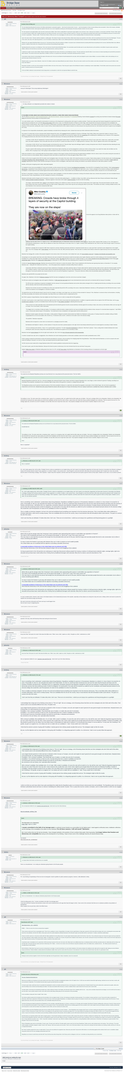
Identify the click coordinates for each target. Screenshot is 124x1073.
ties (31, 254)
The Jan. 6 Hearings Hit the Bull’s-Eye (29, 977)
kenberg (6, 369)
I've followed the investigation (78, 167)
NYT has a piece (62, 349)
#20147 (120, 483)
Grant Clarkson (44, 249)
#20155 (120, 798)
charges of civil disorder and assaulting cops (105, 254)
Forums (3, 7)
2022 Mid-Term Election (53, 116)
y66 (5, 19)
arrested (64, 133)
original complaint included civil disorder (35, 179)
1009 (25, 12)
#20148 (120, 529)
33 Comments (31, 116)
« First (10, 12)
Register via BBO (104, 5)
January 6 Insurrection (65, 116)
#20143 (120, 99)
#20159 (120, 917)
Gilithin (6, 852)
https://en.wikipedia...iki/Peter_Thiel (29, 811)
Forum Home (9, 1070)
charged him (85, 135)
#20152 (120, 645)
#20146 (120, 455)
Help (119, 5)
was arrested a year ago (87, 254)
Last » (33, 12)
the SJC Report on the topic (34, 263)
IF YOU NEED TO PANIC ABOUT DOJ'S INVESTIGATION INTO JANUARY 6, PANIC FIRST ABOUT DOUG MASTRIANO (71, 112)
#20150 (120, 614)
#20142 (120, 83)
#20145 (120, 415)
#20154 (120, 741)
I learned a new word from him (44, 659)
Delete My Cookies (16, 1070)
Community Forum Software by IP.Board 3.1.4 (113, 1070)
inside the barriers (71, 179)
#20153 (120, 670)
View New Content (116, 10)
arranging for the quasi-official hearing (100, 258)
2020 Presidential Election (42, 116)
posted (85, 241)
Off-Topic (14, 10)
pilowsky (6, 529)
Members (8, 7)
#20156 (120, 852)
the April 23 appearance (71, 327)
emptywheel (74, 116)
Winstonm (7, 83)
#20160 (120, 969)
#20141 (120, 19)
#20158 (120, 887)
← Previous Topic (105, 1050)
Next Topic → (119, 1050)
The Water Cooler (21, 10)
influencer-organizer (44, 277)
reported (92, 116)
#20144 (120, 369)
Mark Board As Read (25, 1070)
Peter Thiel (24, 824)
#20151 (120, 629)
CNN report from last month (61, 280)
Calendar (14, 7)
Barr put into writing (47, 122)
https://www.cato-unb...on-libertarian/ (29, 839)
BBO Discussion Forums (6, 10)
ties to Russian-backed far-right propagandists (73, 332)
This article (61, 258)
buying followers (34, 332)
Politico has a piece (30, 349)
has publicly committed (64, 301)
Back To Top (4, 1070)
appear (44, 182)
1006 (16, 12)
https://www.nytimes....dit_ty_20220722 (30, 925)
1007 (19, 12)
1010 (28, 12)
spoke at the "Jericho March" (44, 260)
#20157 (120, 872)
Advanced (123, 8)
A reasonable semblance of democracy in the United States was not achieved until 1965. (44, 546)
